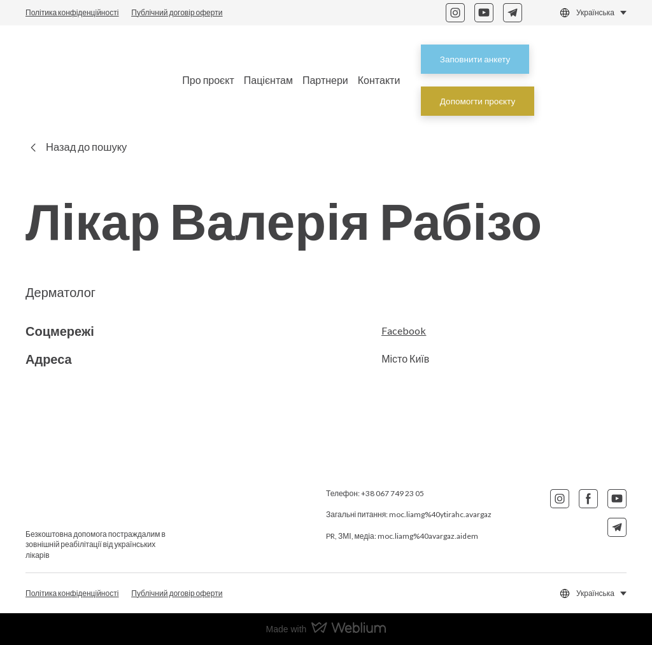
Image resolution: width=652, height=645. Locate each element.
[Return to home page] (93, 80)
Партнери (325, 80)
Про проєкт (208, 80)
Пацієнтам (268, 80)
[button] (455, 12)
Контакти (379, 80)
